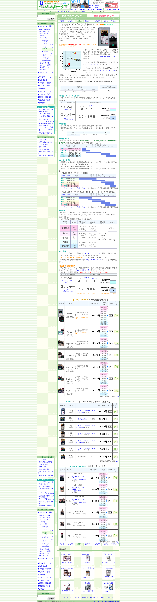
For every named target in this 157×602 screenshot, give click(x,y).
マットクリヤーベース (47, 58)
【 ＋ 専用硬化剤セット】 (88, 300)
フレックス (68, 282)
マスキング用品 (44, 94)
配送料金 (92, 597)
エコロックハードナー (67, 109)
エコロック (47, 43)
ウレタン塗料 (45, 26)
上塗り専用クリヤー (84, 11)
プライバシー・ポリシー (46, 155)
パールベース (43, 33)
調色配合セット (44, 67)
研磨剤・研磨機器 (45, 97)
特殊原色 (42, 36)
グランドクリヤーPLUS (108, 70)
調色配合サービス (45, 77)
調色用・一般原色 (44, 29)
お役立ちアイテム (45, 91)
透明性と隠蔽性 (43, 111)
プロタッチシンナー (68, 119)
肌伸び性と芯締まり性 (45, 133)
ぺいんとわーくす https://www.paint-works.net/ (106, 601)
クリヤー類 (71, 11)
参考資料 (42, 103)
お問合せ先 (109, 597)
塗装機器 (42, 88)
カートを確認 (101, 597)
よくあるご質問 (43, 144)
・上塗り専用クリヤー (46, 40)
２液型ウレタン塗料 (58, 11)
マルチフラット (45, 57)
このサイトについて (96, 7)
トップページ (44, 11)
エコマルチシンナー (68, 116)
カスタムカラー (44, 69)
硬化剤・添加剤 (44, 63)
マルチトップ (47, 52)
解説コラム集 (42, 147)
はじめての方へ (94, 6)
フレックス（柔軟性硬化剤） (81, 270)
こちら (117, 396)
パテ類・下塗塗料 (45, 83)
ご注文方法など (43, 139)
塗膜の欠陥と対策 (44, 149)
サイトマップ (76, 597)
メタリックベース (44, 31)
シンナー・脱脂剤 (44, 65)
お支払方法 (85, 597)
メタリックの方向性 (44, 114)
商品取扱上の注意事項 (45, 142)
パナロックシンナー (68, 118)
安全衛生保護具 (44, 100)
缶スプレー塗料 (44, 86)
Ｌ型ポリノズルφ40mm (83, 419)
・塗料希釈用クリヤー (46, 60)
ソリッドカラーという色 (46, 109)
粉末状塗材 (43, 80)
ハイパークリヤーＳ (93, 64)
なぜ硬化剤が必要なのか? (46, 123)
